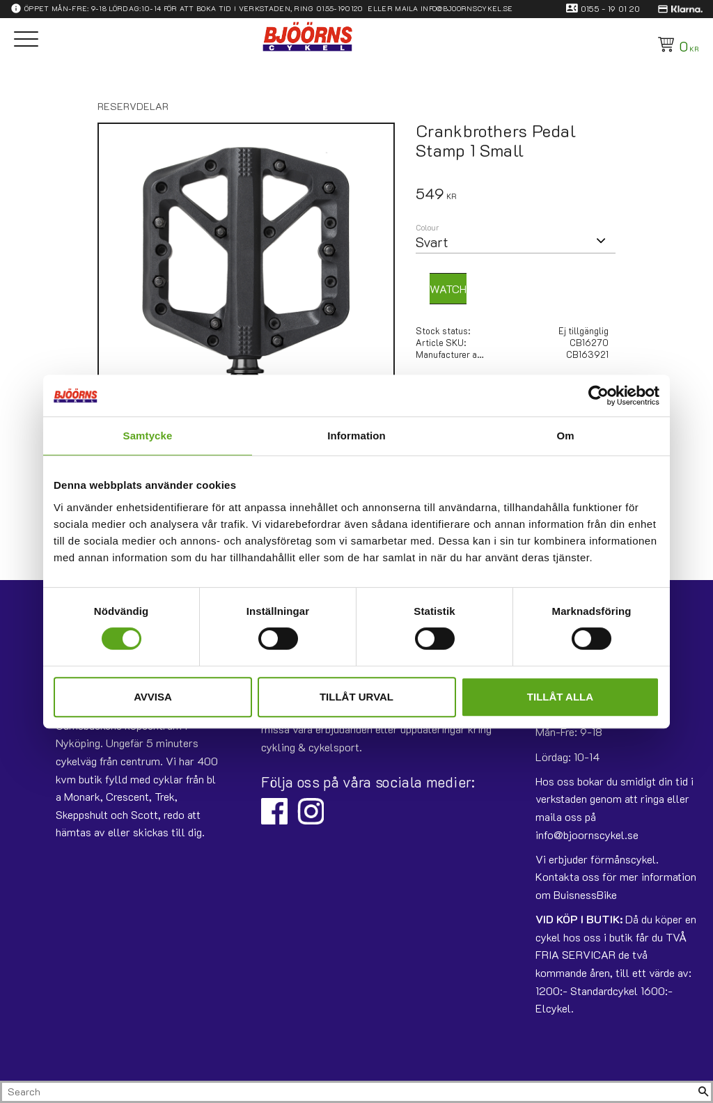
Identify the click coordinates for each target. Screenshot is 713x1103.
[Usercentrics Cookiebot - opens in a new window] (598, 395)
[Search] (703, 1092)
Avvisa (153, 697)
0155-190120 (339, 8)
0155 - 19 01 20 (611, 8)
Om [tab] (565, 435)
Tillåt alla (560, 697)
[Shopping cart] (675, 45)
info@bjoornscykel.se (466, 8)
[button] (26, 40)
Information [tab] (356, 435)
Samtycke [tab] (148, 435)
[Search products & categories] (349, 1092)
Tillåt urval (356, 697)
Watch (448, 288)
